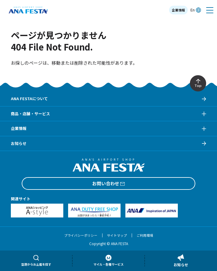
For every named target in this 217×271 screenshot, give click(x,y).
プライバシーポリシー (80, 235)
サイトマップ (117, 235)
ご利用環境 (145, 235)
